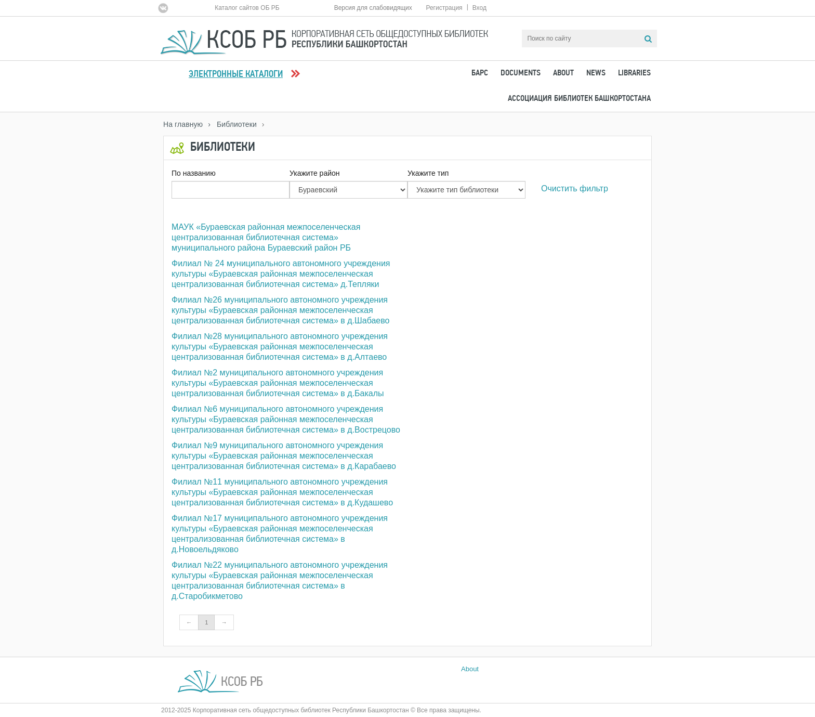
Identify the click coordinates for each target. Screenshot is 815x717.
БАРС (479, 73)
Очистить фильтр (574, 188)
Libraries (634, 73)
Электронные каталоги (236, 75)
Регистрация (444, 7)
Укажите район (315, 173)
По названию (194, 173)
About (563, 73)
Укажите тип (428, 173)
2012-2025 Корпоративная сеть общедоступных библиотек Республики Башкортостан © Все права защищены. (321, 710)
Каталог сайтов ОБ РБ (247, 7)
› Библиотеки (232, 124)
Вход (479, 7)
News (596, 73)
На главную (183, 124)
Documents (521, 73)
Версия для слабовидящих (373, 7)
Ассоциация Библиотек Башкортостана (579, 99)
